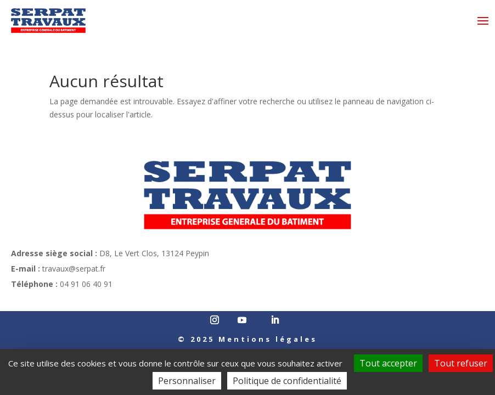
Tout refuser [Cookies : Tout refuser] (460, 363)
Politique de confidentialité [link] (287, 381)
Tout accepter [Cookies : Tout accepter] (388, 363)
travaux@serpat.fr (73, 268)
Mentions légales (267, 339)
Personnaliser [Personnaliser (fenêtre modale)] (187, 381)
